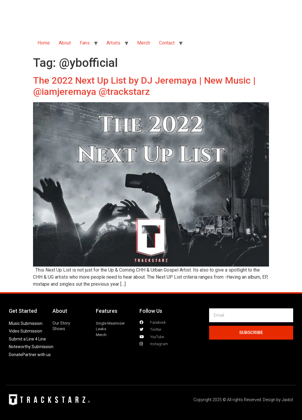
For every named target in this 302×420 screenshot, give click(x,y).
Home (43, 43)
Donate (15, 354)
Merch (143, 43)
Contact (167, 43)
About (65, 43)
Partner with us (36, 354)
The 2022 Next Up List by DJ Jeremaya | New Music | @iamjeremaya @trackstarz (144, 86)
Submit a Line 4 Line (27, 339)
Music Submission (25, 323)
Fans (85, 43)
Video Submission (25, 331)
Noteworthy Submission (31, 346)
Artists (113, 43)
